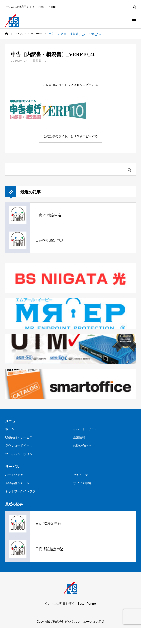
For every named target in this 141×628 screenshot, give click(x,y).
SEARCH (134, 6)
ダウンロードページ (18, 446)
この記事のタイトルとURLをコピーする (70, 85)
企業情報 (79, 437)
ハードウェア (14, 475)
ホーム (9, 429)
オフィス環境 (82, 483)
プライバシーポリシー (20, 454)
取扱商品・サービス (18, 437)
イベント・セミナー (86, 429)
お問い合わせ (82, 446)
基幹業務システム (17, 483)
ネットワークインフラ (20, 491)
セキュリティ (82, 475)
